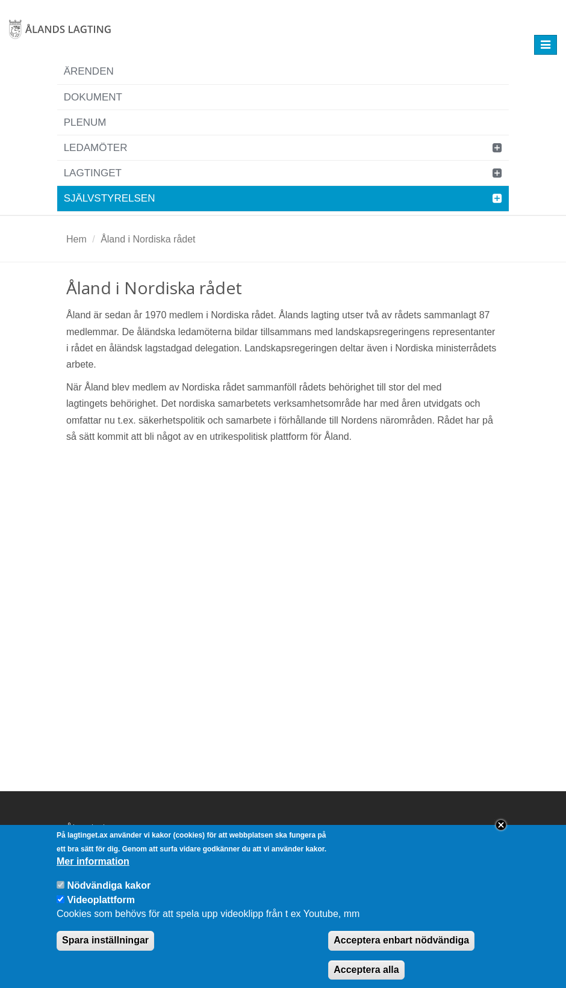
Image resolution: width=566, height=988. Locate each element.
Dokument (93, 97)
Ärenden (89, 71)
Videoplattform (101, 909)
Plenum (85, 122)
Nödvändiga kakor (109, 895)
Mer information (93, 871)
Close (501, 834)
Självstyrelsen (109, 198)
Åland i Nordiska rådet (148, 239)
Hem (76, 239)
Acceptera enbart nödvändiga (401, 950)
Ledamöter (96, 147)
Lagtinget (93, 173)
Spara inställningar (105, 950)
